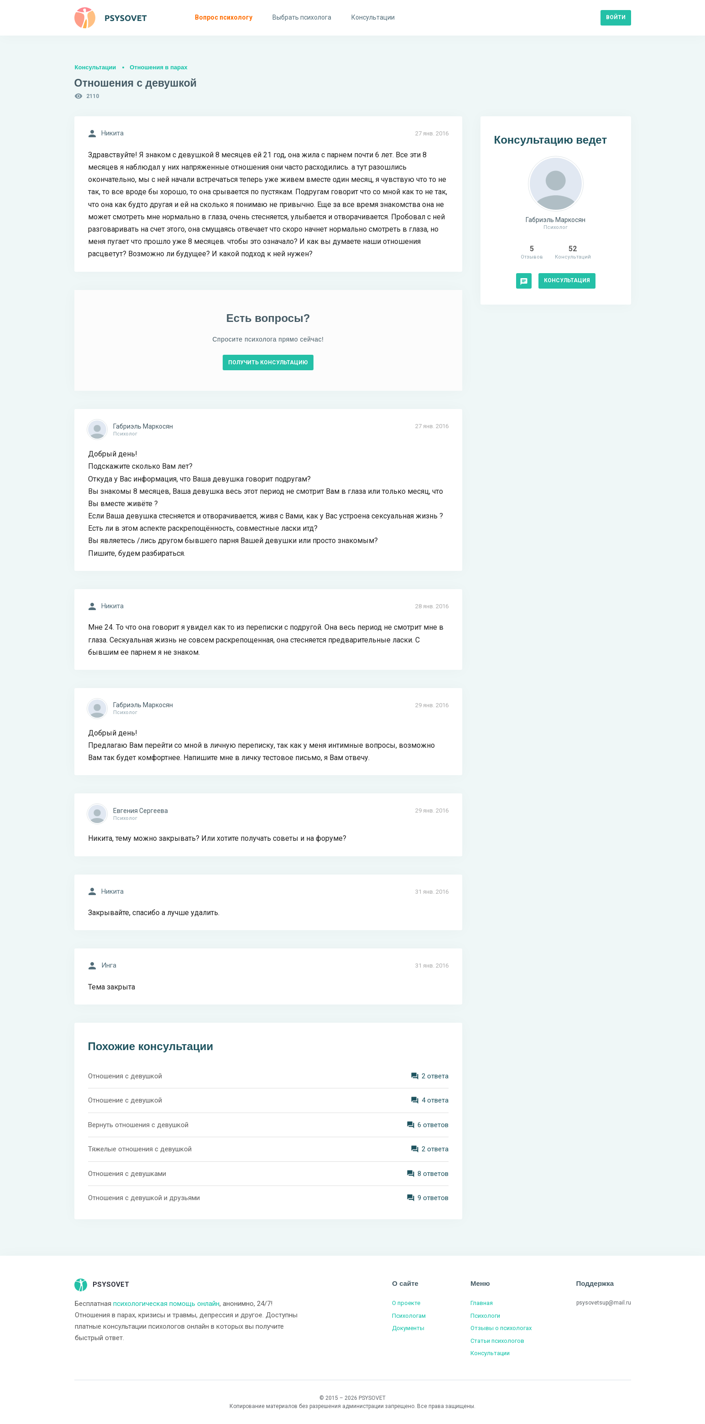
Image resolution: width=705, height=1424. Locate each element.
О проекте (406, 1303)
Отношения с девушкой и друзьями (144, 1198)
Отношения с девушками (127, 1174)
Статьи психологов (497, 1340)
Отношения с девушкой (125, 1076)
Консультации (95, 67)
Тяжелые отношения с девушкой (140, 1149)
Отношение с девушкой (125, 1100)
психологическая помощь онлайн (166, 1304)
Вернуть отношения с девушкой (138, 1125)
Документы (408, 1328)
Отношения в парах (158, 67)
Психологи (485, 1315)
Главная (481, 1303)
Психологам (409, 1315)
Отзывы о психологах (501, 1328)
